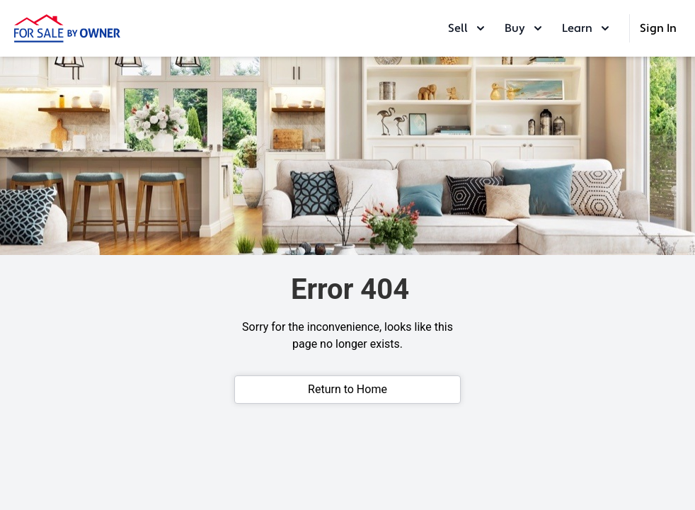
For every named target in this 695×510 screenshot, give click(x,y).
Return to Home (347, 389)
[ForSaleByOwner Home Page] (67, 28)
